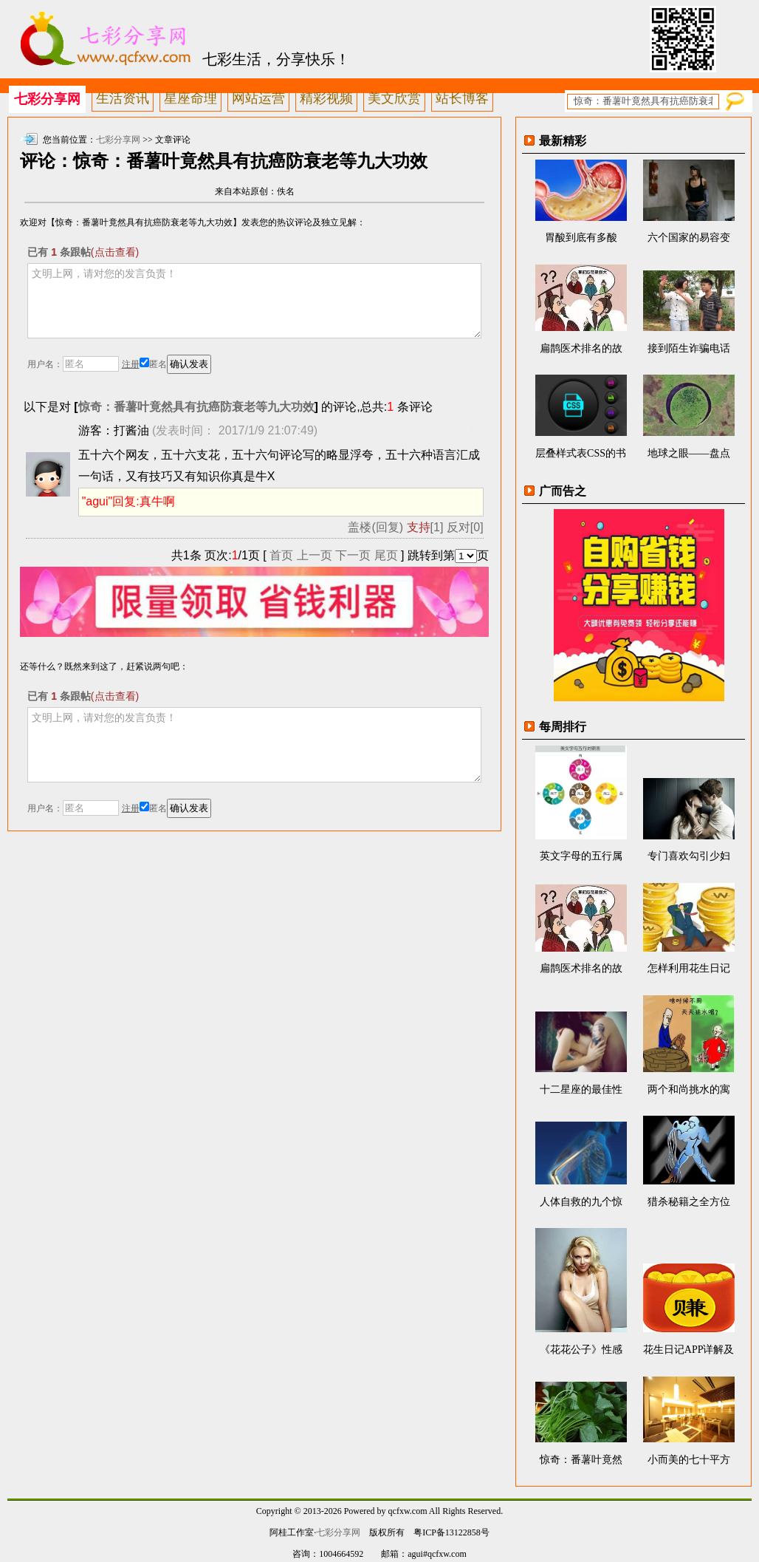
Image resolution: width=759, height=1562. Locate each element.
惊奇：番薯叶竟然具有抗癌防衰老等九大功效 (196, 406)
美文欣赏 (394, 98)
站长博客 (462, 98)
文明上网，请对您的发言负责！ (254, 300)
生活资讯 (122, 98)
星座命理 (190, 98)
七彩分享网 (47, 99)
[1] (425, 527)
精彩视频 (326, 98)
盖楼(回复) (375, 527)
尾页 (386, 555)
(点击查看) (115, 252)
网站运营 (258, 98)
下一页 (353, 555)
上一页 (314, 555)
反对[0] (465, 527)
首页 (281, 555)
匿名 (153, 364)
